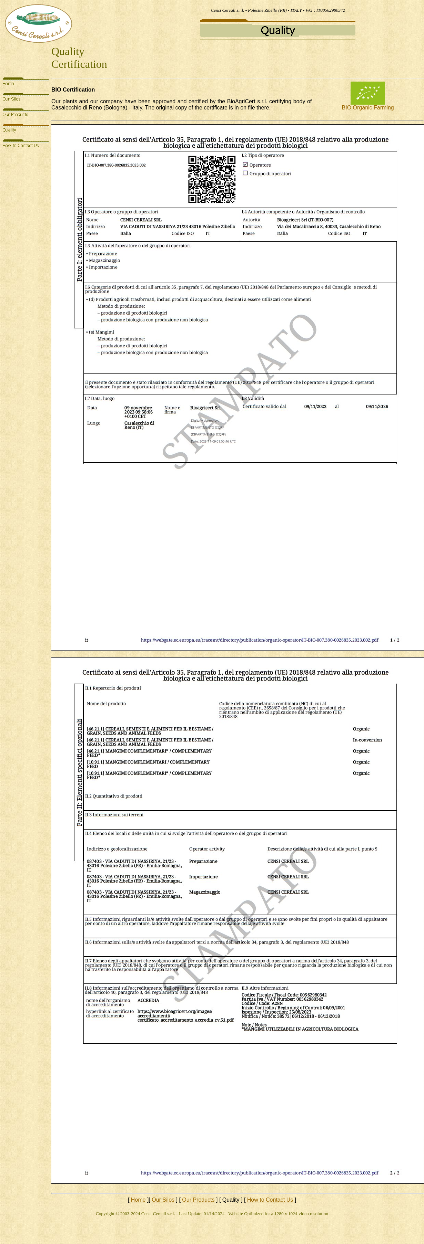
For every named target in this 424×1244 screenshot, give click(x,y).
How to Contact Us (270, 1200)
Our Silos (163, 1200)
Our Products (198, 1200)
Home (138, 1200)
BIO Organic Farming (368, 107)
